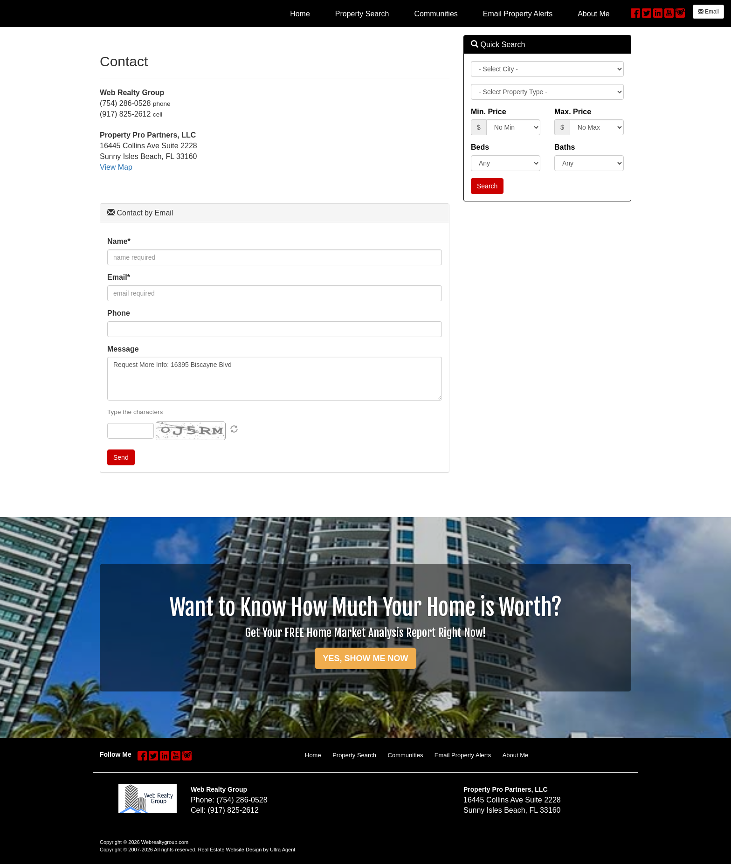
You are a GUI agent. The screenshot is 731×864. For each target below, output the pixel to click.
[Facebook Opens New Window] (635, 12)
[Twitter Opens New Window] (646, 12)
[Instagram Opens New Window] (680, 12)
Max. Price (572, 112)
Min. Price (488, 112)
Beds (480, 147)
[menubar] (450, 13)
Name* (119, 241)
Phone (118, 313)
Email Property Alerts (462, 755)
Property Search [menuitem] (362, 14)
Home (313, 755)
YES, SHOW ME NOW (365, 658)
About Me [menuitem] (593, 14)
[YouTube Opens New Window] (669, 12)
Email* (118, 277)
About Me (516, 755)
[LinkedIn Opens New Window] (657, 12)
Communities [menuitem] (435, 14)
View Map (116, 167)
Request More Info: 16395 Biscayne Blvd (274, 379)
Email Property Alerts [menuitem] (517, 14)
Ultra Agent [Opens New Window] (282, 849)
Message (123, 349)
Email (708, 11)
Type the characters (135, 411)
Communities (405, 755)
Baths (564, 147)
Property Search (354, 755)
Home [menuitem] (300, 14)
